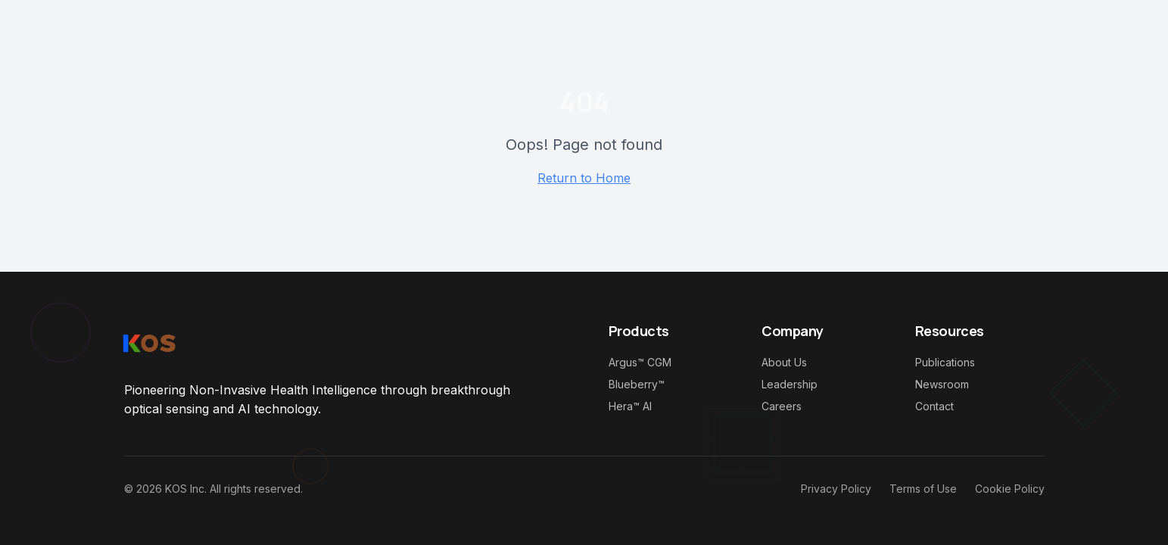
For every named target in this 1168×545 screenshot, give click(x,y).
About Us (784, 362)
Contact (934, 406)
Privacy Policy (836, 488)
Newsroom (942, 384)
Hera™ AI (630, 406)
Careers (782, 406)
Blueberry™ (637, 384)
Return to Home (584, 177)
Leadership (790, 384)
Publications (945, 362)
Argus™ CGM (640, 362)
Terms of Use (923, 488)
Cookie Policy (1010, 488)
